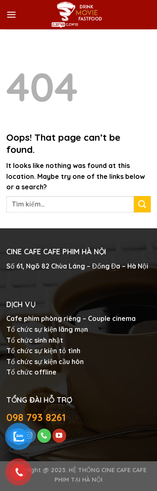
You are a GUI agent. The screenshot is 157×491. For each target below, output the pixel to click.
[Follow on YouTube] (59, 436)
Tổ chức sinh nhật (34, 340)
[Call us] (44, 436)
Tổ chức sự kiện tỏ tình (43, 350)
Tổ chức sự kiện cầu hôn (45, 361)
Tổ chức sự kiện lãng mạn (47, 329)
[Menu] (11, 14)
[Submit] (142, 204)
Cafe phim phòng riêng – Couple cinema (71, 318)
